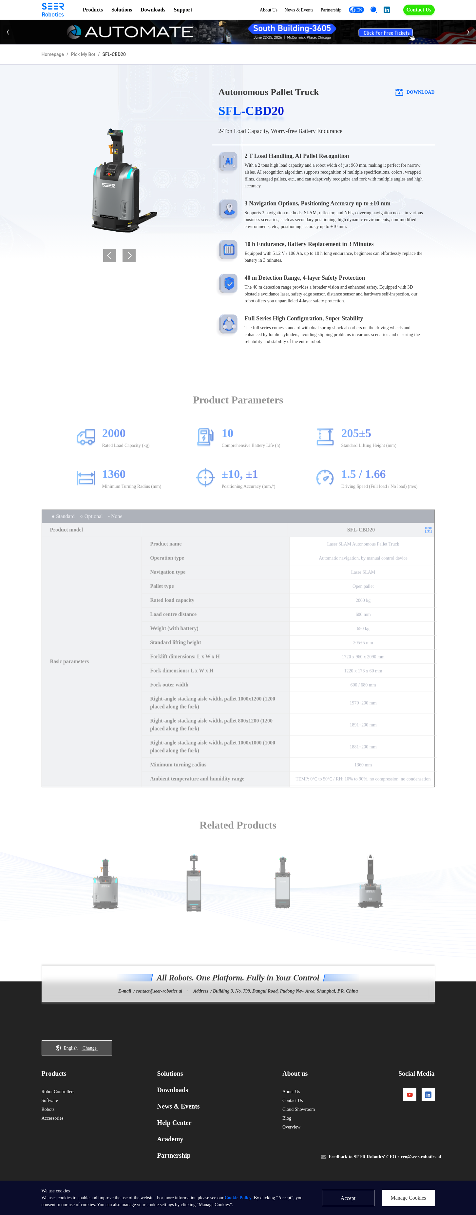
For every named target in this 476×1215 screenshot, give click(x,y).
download (414, 92)
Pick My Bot (83, 54)
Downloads (153, 9)
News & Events (299, 10)
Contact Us (419, 9)
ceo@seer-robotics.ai (421, 1156)
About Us (268, 10)
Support (183, 9)
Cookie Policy (238, 1197)
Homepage (53, 54)
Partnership (331, 10)
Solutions (121, 9)
